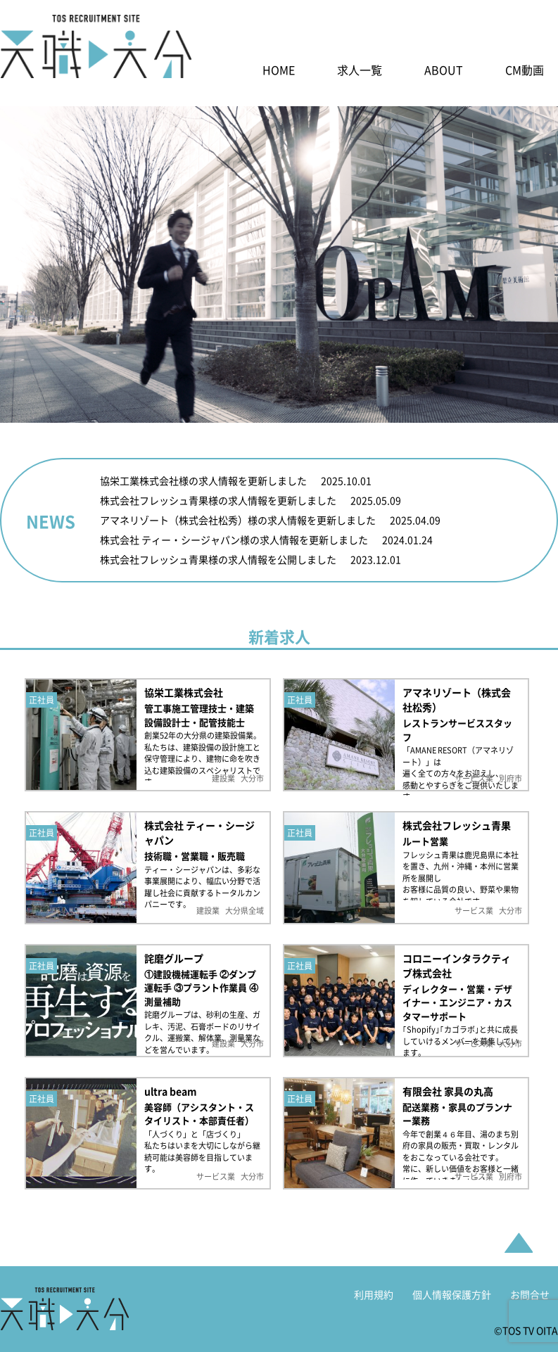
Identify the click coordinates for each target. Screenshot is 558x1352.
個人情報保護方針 (451, 1303)
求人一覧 (359, 72)
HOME (278, 72)
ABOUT (443, 72)
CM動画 (524, 72)
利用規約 (373, 1303)
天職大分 (64, 1317)
